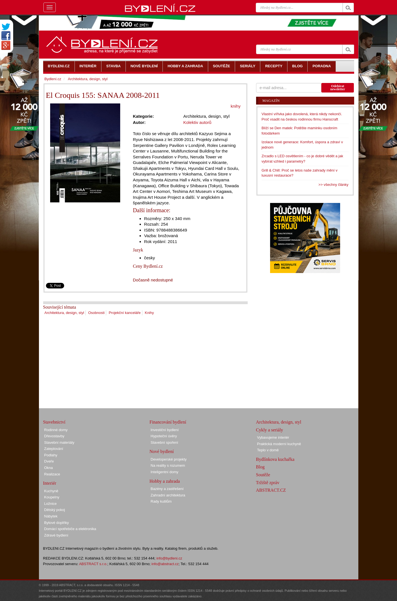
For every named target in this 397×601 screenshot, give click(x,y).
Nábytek (51, 516)
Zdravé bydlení (56, 535)
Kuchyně (51, 491)
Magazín (271, 100)
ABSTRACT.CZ (271, 490)
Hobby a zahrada (165, 481)
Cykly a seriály (269, 429)
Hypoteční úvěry (164, 436)
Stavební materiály (59, 442)
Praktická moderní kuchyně (279, 444)
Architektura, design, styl (64, 313)
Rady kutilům (161, 501)
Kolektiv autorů (197, 122)
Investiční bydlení (165, 430)
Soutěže (263, 474)
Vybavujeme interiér (273, 437)
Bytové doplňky (56, 523)
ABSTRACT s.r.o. (93, 564)
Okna (48, 468)
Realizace (52, 474)
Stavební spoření (164, 442)
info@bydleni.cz (169, 558)
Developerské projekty (169, 459)
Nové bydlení (162, 451)
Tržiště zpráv (267, 482)
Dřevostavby (54, 436)
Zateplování (53, 449)
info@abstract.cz (165, 564)
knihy (235, 106)
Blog (260, 466)
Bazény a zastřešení (167, 489)
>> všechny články (334, 184)
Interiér (49, 483)
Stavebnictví (54, 422)
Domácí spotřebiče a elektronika (70, 529)
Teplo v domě (268, 450)
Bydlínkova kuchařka (275, 459)
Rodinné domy (56, 430)
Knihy (149, 313)
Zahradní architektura (168, 495)
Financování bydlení (168, 422)
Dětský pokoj (54, 510)
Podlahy (50, 455)
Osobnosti (96, 313)
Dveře (49, 461)
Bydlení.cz (53, 79)
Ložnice (50, 503)
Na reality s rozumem (168, 465)
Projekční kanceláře (125, 313)
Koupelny (51, 497)
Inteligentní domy (164, 472)
